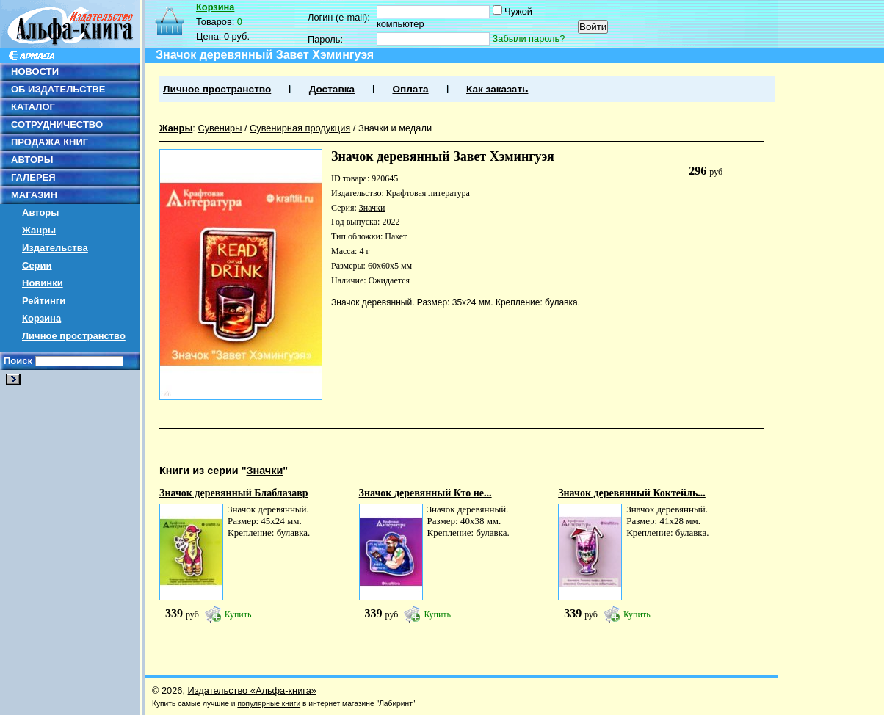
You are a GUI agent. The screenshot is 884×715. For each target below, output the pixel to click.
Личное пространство (74, 335)
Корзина (41, 318)
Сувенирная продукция (300, 128)
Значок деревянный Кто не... (425, 492)
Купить (238, 614)
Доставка (332, 89)
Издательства (55, 247)
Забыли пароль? (529, 38)
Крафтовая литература (428, 193)
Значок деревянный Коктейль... (632, 492)
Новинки (42, 282)
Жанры (39, 230)
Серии (37, 265)
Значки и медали (395, 128)
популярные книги (268, 704)
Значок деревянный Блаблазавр (233, 492)
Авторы (40, 212)
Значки (372, 208)
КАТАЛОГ (33, 106)
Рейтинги (43, 300)
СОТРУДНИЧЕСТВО (57, 124)
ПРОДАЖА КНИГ (49, 142)
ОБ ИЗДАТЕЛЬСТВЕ (58, 89)
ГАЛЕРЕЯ (33, 177)
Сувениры (220, 128)
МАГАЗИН (34, 194)
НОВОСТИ (35, 71)
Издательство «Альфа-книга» (252, 690)
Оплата (410, 89)
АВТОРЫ (32, 159)
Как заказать (497, 89)
